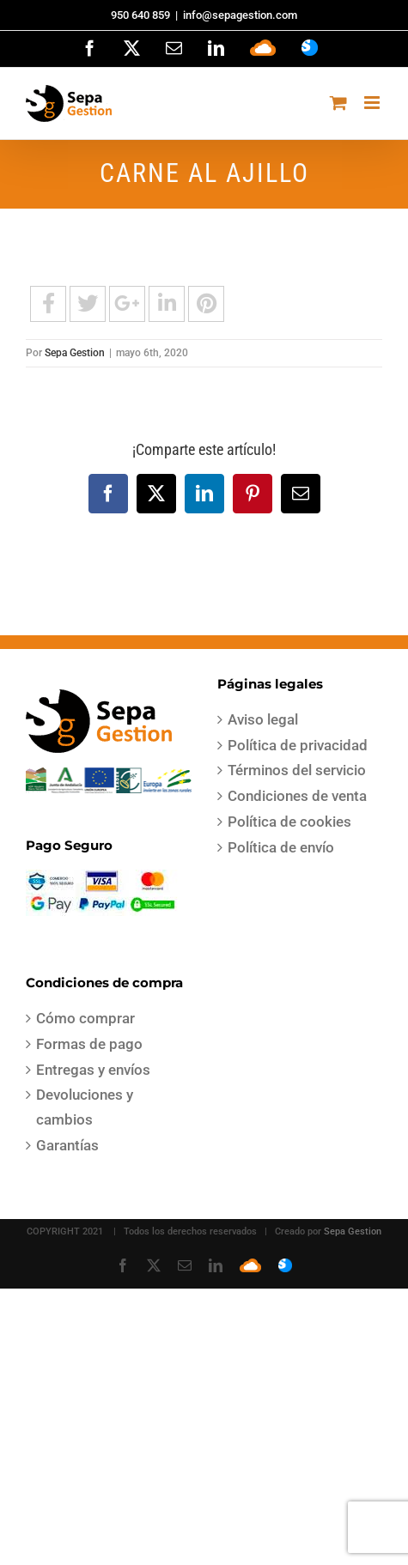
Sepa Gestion (75, 353)
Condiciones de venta (297, 795)
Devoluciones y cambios (84, 1107)
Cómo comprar (85, 1018)
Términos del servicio (297, 770)
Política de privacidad (298, 745)
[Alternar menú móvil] (373, 103)
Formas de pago (89, 1043)
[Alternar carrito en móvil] (338, 103)
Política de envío (281, 847)
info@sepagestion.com (240, 15)
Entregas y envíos (93, 1069)
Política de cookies (289, 821)
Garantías (67, 1145)
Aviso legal (263, 719)
